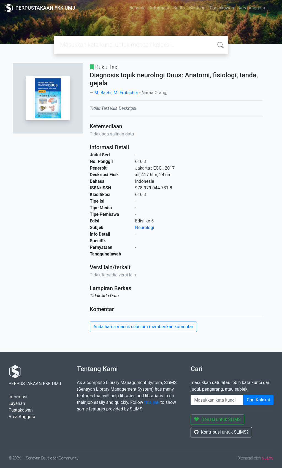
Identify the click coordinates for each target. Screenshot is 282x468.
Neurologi (144, 227)
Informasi (159, 7)
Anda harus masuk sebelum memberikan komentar (143, 326)
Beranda (137, 7)
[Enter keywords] (217, 400)
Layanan (17, 403)
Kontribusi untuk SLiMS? (221, 432)
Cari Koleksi (258, 399)
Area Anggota (251, 7)
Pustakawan (222, 7)
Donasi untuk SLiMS (217, 419)
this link (151, 402)
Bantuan (197, 7)
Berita (179, 7)
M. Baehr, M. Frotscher (116, 92)
